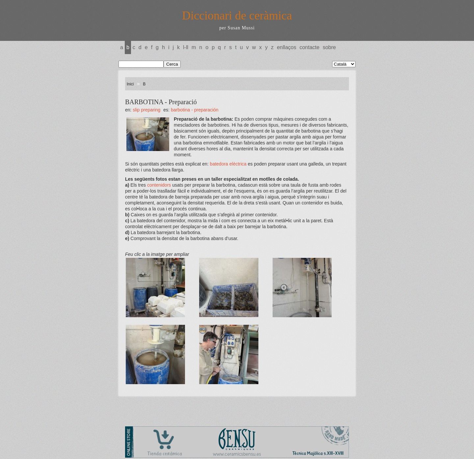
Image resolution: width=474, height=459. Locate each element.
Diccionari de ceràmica (237, 15)
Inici (130, 84)
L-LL (185, 47)
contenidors (158, 185)
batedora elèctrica (228, 164)
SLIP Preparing (146, 109)
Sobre (329, 47)
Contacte (309, 47)
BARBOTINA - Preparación (195, 109)
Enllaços (286, 47)
